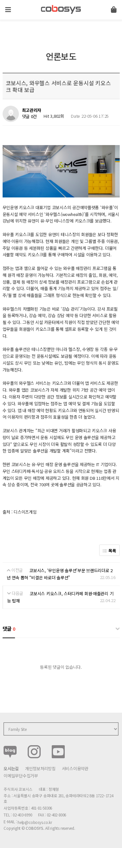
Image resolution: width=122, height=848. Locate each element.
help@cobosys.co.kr (35, 822)
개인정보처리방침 (40, 768)
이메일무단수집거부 (21, 776)
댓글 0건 (29, 116)
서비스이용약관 (75, 768)
